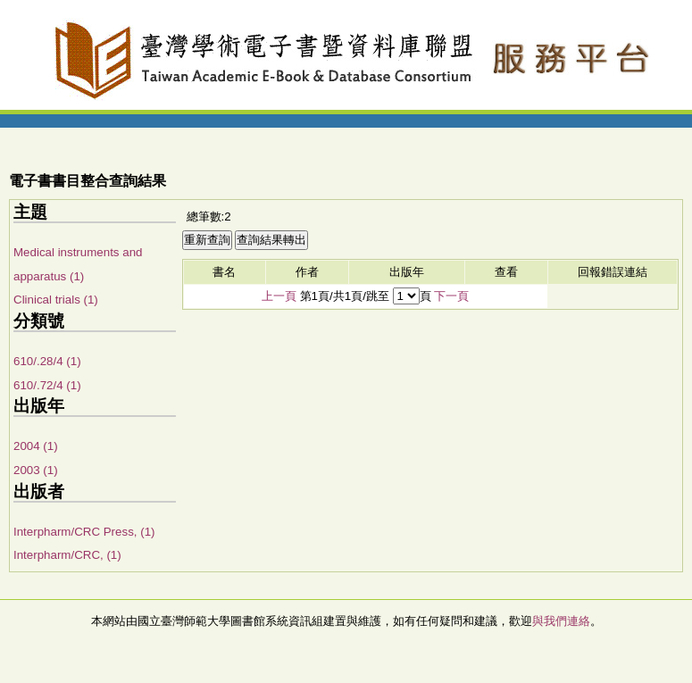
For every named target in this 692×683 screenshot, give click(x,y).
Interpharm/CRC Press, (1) (84, 531)
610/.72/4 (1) (47, 385)
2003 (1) (35, 470)
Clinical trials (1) (55, 299)
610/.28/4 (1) (47, 361)
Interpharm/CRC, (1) (67, 555)
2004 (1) (35, 446)
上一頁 (279, 296)
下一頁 (451, 296)
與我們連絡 (561, 621)
